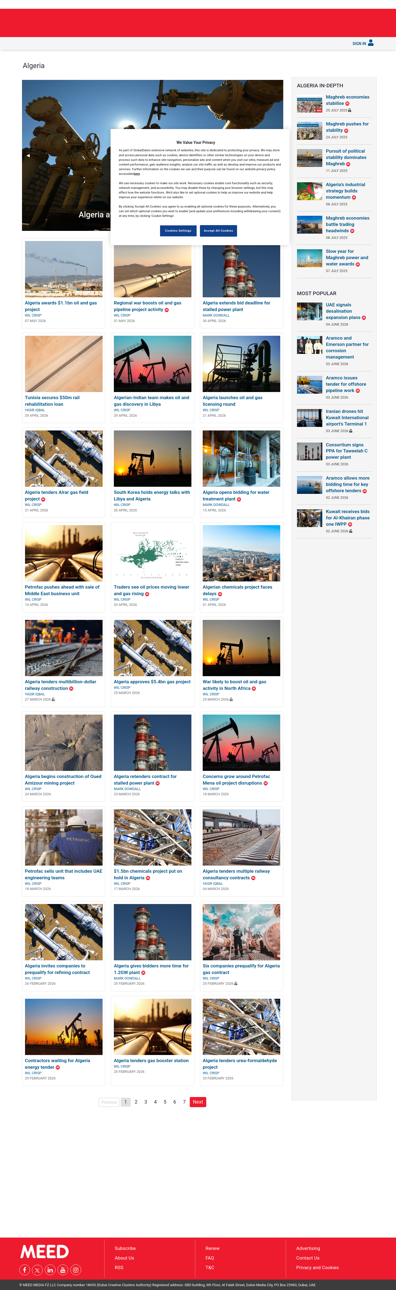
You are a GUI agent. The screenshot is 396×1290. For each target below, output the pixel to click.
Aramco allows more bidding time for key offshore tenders (348, 484)
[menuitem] (27, 43)
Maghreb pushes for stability (347, 127)
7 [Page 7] (184, 1102)
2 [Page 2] (136, 1102)
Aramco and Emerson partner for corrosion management (347, 347)
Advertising (308, 1248)
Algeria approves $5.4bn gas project (152, 681)
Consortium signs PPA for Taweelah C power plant (347, 451)
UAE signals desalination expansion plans (346, 311)
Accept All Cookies (218, 231)
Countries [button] (115, 42)
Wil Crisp (33, 315)
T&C (209, 1267)
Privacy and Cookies (317, 1267)
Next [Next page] (199, 1101)
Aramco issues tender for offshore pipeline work (346, 384)
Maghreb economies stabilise (347, 100)
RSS (119, 1267)
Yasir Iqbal (35, 410)
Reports (185, 42)
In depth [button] (63, 42)
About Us (124, 1258)
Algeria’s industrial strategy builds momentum (345, 191)
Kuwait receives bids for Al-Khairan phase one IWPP (348, 518)
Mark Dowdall (216, 315)
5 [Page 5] (165, 1102)
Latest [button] (42, 42)
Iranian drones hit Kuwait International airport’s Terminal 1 (347, 417)
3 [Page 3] (145, 1102)
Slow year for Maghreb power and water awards (347, 257)
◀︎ (30, 155)
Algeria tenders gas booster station (151, 1060)
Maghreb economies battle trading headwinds (347, 224)
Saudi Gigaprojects (149, 42)
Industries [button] (88, 42)
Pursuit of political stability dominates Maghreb (346, 157)
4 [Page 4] (155, 1102)
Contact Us (308, 1258)
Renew (212, 1248)
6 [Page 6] (174, 1102)
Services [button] (211, 42)
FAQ (209, 1258)
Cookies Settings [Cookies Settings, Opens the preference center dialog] (178, 231)
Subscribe (236, 42)
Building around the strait (290, 21)
